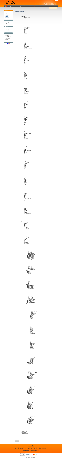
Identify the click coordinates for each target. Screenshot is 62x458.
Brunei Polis (30, 367)
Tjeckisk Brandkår (31, 300)
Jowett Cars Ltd (26, 110)
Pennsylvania (32, 348)
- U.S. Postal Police (33, 313)
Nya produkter (23, 432)
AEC (24, 19)
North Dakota (32, 344)
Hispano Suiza (26, 93)
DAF (24, 62)
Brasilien (27, 228)
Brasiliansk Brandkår (31, 288)
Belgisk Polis (30, 364)
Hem (15, 10)
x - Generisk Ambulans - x (32, 269)
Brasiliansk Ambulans (31, 248)
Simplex (25, 187)
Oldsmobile (25, 152)
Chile (29, 368)
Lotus (24, 128)
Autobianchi (25, 34)
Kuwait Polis (30, 394)
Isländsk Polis (30, 381)
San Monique (30, 412)
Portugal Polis (30, 404)
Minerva (25, 141)
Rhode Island (32, 349)
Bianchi (25, 44)
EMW (24, 77)
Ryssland (29, 278)
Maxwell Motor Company (27, 133)
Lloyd (24, 126)
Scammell (25, 180)
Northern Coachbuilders (27, 150)
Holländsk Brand (30, 292)
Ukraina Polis (30, 423)
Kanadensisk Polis (31, 389)
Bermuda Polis (30, 365)
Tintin (24, 241)
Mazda (25, 135)
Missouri (31, 337)
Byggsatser (21, 6)
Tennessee (32, 352)
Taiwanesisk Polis (31, 420)
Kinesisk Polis (30, 392)
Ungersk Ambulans (31, 268)
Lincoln (25, 125)
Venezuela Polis (30, 425)
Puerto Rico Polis (30, 405)
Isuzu (24, 105)
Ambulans (27, 244)
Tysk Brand (30, 301)
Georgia (31, 323)
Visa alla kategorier (7, 38)
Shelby (25, 184)
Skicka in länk (6, 39)
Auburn (25, 30)
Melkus (25, 137)
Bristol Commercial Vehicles (28, 48)
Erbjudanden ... (7, 15)
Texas (31, 353)
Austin (25, 32)
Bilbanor (26, 6)
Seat (24, 183)
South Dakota (32, 351)
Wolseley (25, 217)
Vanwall (25, 208)
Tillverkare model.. (8, 36)
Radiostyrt (9, 6)
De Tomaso (25, 67)
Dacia (24, 61)
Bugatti (25, 50)
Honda (25, 95)
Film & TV (25, 223)
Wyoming (31, 360)
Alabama (31, 315)
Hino (24, 92)
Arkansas (31, 318)
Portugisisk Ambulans (31, 263)
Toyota (25, 200)
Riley (24, 171)
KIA (24, 113)
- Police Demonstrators (33, 307)
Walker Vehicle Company (27, 213)
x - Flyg (25, 427)
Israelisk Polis (30, 382)
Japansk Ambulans (31, 256)
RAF (24, 168)
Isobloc (25, 103)
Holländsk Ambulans (31, 253)
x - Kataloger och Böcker (27, 428)
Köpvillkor (25, 436)
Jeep (24, 108)
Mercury (25, 139)
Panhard (25, 157)
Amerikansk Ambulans (31, 245)
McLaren (25, 136)
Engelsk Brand (30, 290)
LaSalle (25, 120)
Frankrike (27, 231)
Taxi (24, 240)
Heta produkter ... (7, 17)
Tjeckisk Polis (30, 421)
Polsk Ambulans (30, 262)
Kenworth (25, 112)
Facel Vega (25, 78)
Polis (26, 303)
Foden (25, 81)
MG (24, 140)
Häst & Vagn (25, 89)
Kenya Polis (30, 391)
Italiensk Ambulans (31, 255)
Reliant (25, 169)
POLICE (31, 375)
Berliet (25, 43)
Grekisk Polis (30, 376)
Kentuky (31, 329)
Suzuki (25, 194)
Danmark (27, 230)
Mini (24, 142)
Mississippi (32, 336)
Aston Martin (26, 28)
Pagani (25, 156)
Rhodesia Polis (30, 407)
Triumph (25, 203)
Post (24, 226)
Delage (25, 68)
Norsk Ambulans (30, 260)
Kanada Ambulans (31, 257)
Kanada (27, 233)
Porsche (25, 167)
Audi (24, 31)
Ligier (24, 124)
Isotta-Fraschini (26, 104)
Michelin (25, 224)
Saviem (25, 179)
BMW (24, 45)
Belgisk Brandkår (30, 287)
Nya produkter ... (7, 16)
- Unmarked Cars (32, 314)
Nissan (25, 149)
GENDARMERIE (32, 374)
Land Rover (25, 119)
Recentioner (23, 434)
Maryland (31, 332)
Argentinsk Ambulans (31, 246)
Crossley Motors (26, 60)
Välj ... (8, 22)
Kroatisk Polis (30, 393)
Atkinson (25, 29)
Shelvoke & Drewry (26, 185)
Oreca (25, 154)
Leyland (25, 123)
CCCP (27, 229)
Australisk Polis (30, 362)
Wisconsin (31, 359)
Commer (25, 58)
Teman (6, 13)
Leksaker (32, 6)
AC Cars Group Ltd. (27, 17)
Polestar (25, 165)
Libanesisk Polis (30, 395)
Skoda (25, 188)
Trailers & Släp (26, 242)
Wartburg (25, 214)
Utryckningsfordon (26, 243)
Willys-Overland (26, 216)
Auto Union (25, 33)
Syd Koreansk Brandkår (31, 299)
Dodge (25, 73)
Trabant (25, 201)
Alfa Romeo (25, 21)
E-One (25, 76)
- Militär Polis (32, 306)
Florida (31, 322)
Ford (24, 82)
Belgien (27, 227)
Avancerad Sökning (24, 431)
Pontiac (25, 166)
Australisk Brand (30, 286)
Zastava (25, 218)
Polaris (25, 164)
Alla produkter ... (7, 18)
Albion (25, 20)
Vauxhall (25, 209)
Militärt (25, 225)
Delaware (31, 321)
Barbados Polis (30, 363)
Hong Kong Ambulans (31, 254)
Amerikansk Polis (30, 304)
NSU (24, 151)
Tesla (24, 197)
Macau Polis (30, 397)
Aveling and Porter (26, 35)
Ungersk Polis (30, 424)
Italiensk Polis (30, 383)
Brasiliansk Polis (30, 366)
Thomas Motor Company (27, 198)
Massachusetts (32, 333)
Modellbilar (15, 6)
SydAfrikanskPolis (31, 419)
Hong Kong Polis (30, 378)
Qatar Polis (29, 406)
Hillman (25, 90)
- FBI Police (32, 305)
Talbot (25, 195)
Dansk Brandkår (30, 289)
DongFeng (25, 74)
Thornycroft (25, 199)
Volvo (24, 211)
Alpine (25, 22)
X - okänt (31, 361)
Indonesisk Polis (30, 379)
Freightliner (25, 83)
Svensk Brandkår (30, 298)
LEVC (24, 121)
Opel (24, 153)
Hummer (25, 98)
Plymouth (25, 163)
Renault (25, 170)
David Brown (26, 66)
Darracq (25, 65)
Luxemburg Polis (30, 396)
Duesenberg (25, 75)
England (29, 273)
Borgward (25, 47)
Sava (24, 178)
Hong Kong (30, 276)
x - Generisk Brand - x (31, 302)
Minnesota (31, 335)
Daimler (25, 63)
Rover (25, 173)
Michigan (31, 334)
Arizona (31, 317)
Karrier (25, 111)
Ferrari (25, 79)
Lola (24, 127)
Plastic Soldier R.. (8, 35)
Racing (25, 239)
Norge (29, 277)
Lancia (25, 118)
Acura (25, 18)
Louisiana (31, 330)
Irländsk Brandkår (31, 293)
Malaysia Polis (30, 398)
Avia (24, 36)
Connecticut (32, 320)
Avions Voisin (26, 37)
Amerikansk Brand (31, 285)
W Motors (25, 212)
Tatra (24, 196)
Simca (25, 186)
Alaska (31, 316)
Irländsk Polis (30, 380)
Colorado (31, 319)
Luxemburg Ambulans (31, 259)
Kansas (31, 328)
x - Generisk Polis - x (31, 426)
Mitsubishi (25, 143)
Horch (25, 96)
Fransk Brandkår (30, 291)
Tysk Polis (29, 422)
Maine (31, 331)
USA (26, 238)
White (24, 215)
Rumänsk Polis (30, 408)
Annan (27, 270)
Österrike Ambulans (31, 261)
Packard (25, 155)
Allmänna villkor (26, 438)
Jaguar (25, 107)
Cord (24, 59)
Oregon (31, 347)
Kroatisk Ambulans (31, 258)
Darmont (25, 64)
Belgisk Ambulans (31, 247)
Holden (25, 94)
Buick (24, 51)
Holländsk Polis (30, 377)
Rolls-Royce (25, 172)
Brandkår (27, 284)
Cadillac (25, 52)
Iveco (24, 106)
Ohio (31, 345)
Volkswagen (25, 210)
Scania (25, 181)
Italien (27, 232)
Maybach (25, 134)
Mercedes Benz (26, 138)
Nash (24, 148)
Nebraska (31, 338)
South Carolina (32, 350)
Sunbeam (25, 193)
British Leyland (26, 49)
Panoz (25, 158)
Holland (29, 275)
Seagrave (25, 182)
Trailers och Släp (26, 202)
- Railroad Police (32, 308)
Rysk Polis (29, 409)
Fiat (24, 80)
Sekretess (25, 437)
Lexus (25, 122)
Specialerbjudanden (24, 433)
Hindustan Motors (26, 91)
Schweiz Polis (30, 413)
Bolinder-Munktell (26, 46)
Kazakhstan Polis (30, 390)
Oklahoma (31, 346)
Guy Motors (25, 88)
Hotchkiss (25, 97)
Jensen (25, 109)
